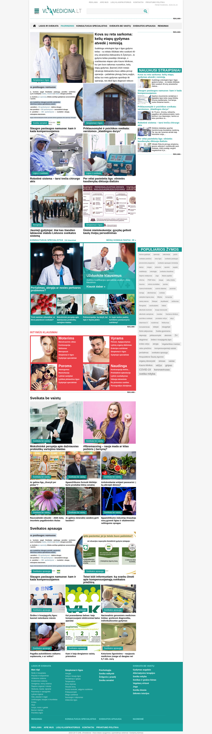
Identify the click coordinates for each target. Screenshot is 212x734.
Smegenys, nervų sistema (41, 684)
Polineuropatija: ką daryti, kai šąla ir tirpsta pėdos (95, 318)
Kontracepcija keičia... (120, 370)
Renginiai (37, 225)
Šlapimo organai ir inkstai (41, 686)
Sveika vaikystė (106, 673)
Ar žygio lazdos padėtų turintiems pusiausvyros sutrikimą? (119, 320)
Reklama (93, 2)
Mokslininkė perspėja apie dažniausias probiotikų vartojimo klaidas (68, 320)
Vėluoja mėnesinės (119, 379)
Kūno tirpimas (70, 684)
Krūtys (33, 702)
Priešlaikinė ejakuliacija (120, 373)
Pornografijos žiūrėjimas (121, 386)
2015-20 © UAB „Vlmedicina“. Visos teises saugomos (89, 733)
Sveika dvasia (139, 690)
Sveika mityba (140, 676)
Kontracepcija (64, 345)
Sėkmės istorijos (141, 693)
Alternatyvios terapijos (144, 673)
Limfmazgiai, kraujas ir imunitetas (44, 700)
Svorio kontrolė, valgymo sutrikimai (78, 689)
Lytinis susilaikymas (119, 376)
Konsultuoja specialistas (46, 240)
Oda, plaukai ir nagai (39, 697)
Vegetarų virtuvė (141, 683)
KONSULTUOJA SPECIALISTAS (91, 26)
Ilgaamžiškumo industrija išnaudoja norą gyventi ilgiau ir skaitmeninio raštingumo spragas (118, 520)
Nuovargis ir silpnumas (74, 697)
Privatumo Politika (155, 2)
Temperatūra (70, 681)
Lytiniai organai (37, 694)
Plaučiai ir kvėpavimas (40, 676)
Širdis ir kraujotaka (38, 673)
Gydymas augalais (142, 670)
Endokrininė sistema (39, 681)
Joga (135, 686)
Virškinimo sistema (38, 678)
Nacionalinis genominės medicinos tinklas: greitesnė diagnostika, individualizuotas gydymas (118, 618)
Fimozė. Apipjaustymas (120, 342)
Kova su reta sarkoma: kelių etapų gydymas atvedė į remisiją (113, 38)
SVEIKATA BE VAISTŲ (120, 26)
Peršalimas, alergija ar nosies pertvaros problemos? (56, 289)
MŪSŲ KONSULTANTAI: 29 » (121, 240)
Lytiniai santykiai (65, 376)
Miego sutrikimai (71, 695)
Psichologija (105, 670)
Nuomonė (138, 719)
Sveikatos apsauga (41, 571)
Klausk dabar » (95, 286)
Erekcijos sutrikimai (119, 348)
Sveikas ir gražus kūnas (144, 680)
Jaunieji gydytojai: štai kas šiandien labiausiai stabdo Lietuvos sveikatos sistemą (53, 233)
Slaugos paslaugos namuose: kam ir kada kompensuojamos (53, 130)
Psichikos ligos (37, 713)
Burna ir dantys (37, 710)
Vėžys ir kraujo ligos (73, 676)
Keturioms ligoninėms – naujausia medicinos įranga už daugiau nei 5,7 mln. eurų (118, 656)
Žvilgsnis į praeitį (107, 677)
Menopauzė (63, 352)
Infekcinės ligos (71, 700)
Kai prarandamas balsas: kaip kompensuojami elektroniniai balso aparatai (83, 618)
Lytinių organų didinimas (121, 345)
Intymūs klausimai (43, 332)
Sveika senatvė (40, 123)
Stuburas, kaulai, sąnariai (41, 689)
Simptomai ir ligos (41, 80)
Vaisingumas (63, 370)
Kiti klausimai (70, 240)
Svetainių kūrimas (136, 733)
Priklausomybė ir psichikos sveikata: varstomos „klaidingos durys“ (106, 130)
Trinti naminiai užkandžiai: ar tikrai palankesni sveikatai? (43, 318)
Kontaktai (138, 2)
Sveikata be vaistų (41, 441)
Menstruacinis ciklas (67, 342)
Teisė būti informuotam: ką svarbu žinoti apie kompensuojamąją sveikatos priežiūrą (108, 579)
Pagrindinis (67, 26)
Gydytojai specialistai (67, 358)
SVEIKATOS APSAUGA (144, 26)
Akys (33, 705)
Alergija (68, 674)
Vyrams (117, 338)
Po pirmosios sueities (120, 382)
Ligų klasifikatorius (121, 2)
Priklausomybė (71, 692)
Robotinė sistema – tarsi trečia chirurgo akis (55, 180)
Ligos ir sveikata (48, 26)
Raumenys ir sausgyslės (40, 692)
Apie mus (104, 2)
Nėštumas (62, 348)
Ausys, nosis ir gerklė (39, 707)
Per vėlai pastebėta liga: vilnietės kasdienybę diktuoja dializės (104, 180)
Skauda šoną (70, 687)
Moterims (66, 338)
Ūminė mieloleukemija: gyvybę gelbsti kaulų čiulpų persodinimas (107, 232)
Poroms (65, 366)
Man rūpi (35, 670)
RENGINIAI (163, 26)
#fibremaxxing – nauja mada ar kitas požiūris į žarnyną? (106, 448)
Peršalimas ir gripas (73, 679)
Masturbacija (63, 373)
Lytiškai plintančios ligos (68, 379)
